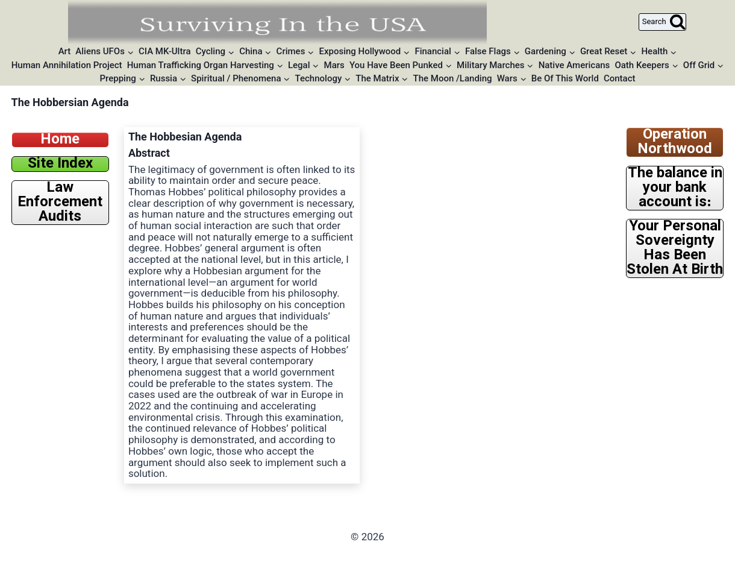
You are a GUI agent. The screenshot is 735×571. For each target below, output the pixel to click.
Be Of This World (565, 78)
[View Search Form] (662, 22)
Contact (620, 78)
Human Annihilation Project (66, 65)
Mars (334, 65)
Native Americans (574, 65)
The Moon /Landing (452, 78)
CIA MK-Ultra (165, 51)
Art (64, 51)
